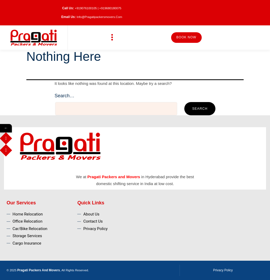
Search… (64, 95)
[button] (112, 38)
